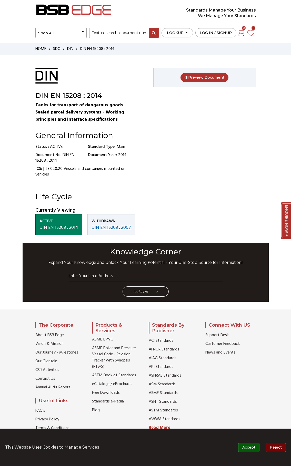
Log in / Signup (216, 32)
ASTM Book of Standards (114, 375)
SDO (57, 49)
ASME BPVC (102, 339)
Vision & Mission (49, 343)
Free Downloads (106, 392)
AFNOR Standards (164, 349)
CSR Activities (47, 370)
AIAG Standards (162, 358)
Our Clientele (46, 361)
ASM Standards (162, 384)
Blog (96, 410)
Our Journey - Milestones (56, 352)
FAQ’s (40, 410)
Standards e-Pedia (108, 401)
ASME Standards (163, 393)
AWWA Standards (164, 419)
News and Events (220, 352)
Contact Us (45, 378)
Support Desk (217, 335)
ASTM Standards (163, 410)
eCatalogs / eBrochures (112, 384)
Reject (276, 447)
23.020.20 (54, 168)
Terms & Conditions (52, 428)
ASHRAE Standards (165, 375)
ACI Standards (161, 340)
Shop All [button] (46, 33)
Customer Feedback (222, 343)
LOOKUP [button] (176, 32)
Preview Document (204, 77)
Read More (159, 427)
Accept (248, 447)
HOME (40, 49)
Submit (145, 291)
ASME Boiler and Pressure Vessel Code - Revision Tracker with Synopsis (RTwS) (114, 357)
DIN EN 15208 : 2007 (111, 227)
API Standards (161, 367)
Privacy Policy (47, 419)
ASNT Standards (163, 401)
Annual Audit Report (52, 387)
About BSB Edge (49, 335)
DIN (70, 49)
